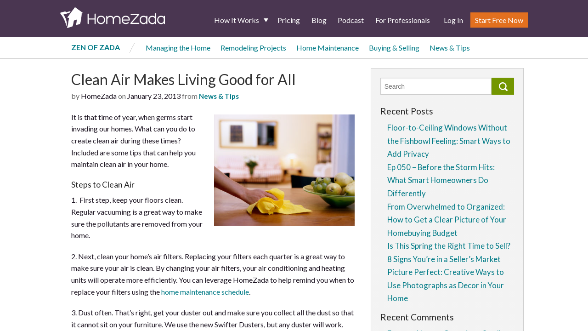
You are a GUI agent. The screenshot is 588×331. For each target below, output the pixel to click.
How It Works (236, 20)
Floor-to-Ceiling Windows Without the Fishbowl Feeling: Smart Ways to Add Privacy (448, 141)
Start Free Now (499, 20)
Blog (319, 20)
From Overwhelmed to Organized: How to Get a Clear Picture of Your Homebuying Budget (446, 220)
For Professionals (402, 20)
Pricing (288, 20)
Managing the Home (178, 47)
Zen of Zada (95, 47)
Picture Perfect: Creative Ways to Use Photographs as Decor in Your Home (445, 285)
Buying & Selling (394, 47)
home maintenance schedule (205, 291)
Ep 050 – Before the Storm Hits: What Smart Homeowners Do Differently (441, 180)
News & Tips (450, 47)
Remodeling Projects (253, 47)
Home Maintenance (327, 47)
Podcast (351, 20)
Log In (453, 20)
